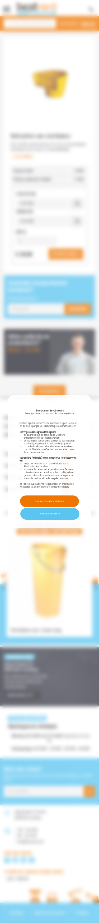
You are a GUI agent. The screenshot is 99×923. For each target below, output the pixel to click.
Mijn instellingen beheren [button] (49, 501)
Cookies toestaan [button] (50, 514)
